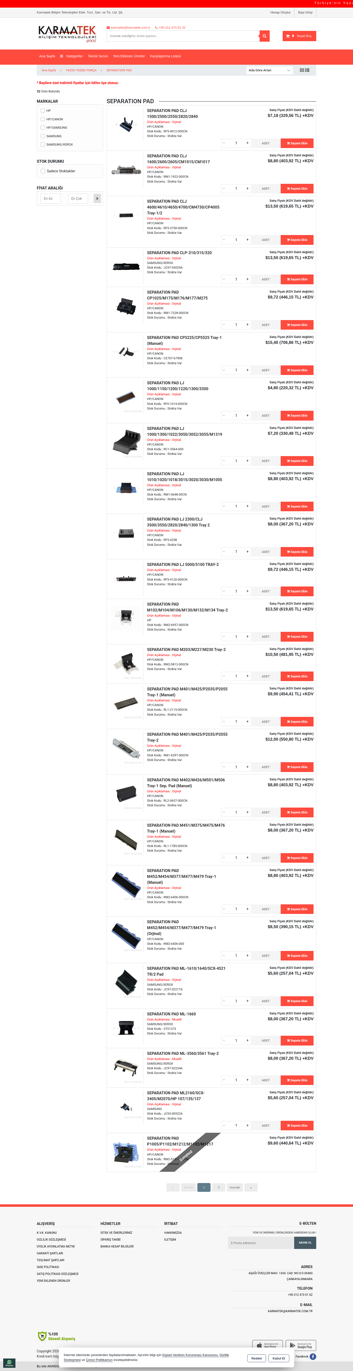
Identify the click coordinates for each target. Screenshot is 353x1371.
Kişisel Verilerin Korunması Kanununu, (190, 1355)
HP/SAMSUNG (54, 127)
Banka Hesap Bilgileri (117, 1246)
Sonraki (235, 1187)
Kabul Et (279, 1357)
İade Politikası (48, 1267)
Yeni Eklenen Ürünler (53, 1281)
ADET (266, 143)
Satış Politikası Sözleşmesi (57, 1274)
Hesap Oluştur (280, 12)
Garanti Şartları (50, 1253)
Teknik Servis (98, 56)
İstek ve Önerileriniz (116, 1232)
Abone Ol (305, 1242)
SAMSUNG (51, 136)
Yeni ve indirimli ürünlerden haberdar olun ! (284, 1232)
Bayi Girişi (305, 12)
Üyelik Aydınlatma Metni (56, 1246)
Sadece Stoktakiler (58, 171)
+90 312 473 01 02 (300, 1294)
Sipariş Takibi (111, 1239)
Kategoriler (71, 56)
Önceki (188, 1187)
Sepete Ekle (297, 143)
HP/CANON (52, 119)
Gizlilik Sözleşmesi (51, 1239)
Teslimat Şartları (50, 1260)
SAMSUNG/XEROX (57, 144)
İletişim (170, 1239)
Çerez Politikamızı (99, 1360)
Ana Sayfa (47, 56)
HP (46, 111)
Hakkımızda (173, 1232)
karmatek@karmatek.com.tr (290, 1311)
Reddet (257, 1357)
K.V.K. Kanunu (47, 1232)
